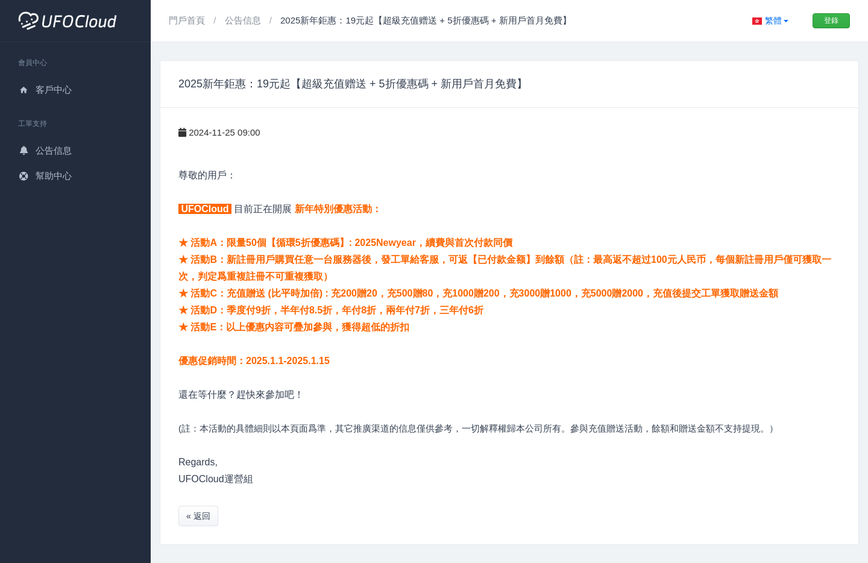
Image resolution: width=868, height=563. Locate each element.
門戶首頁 (188, 20)
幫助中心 (45, 176)
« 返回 (198, 516)
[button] (770, 20)
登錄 (831, 20)
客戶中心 (45, 89)
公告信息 (45, 150)
